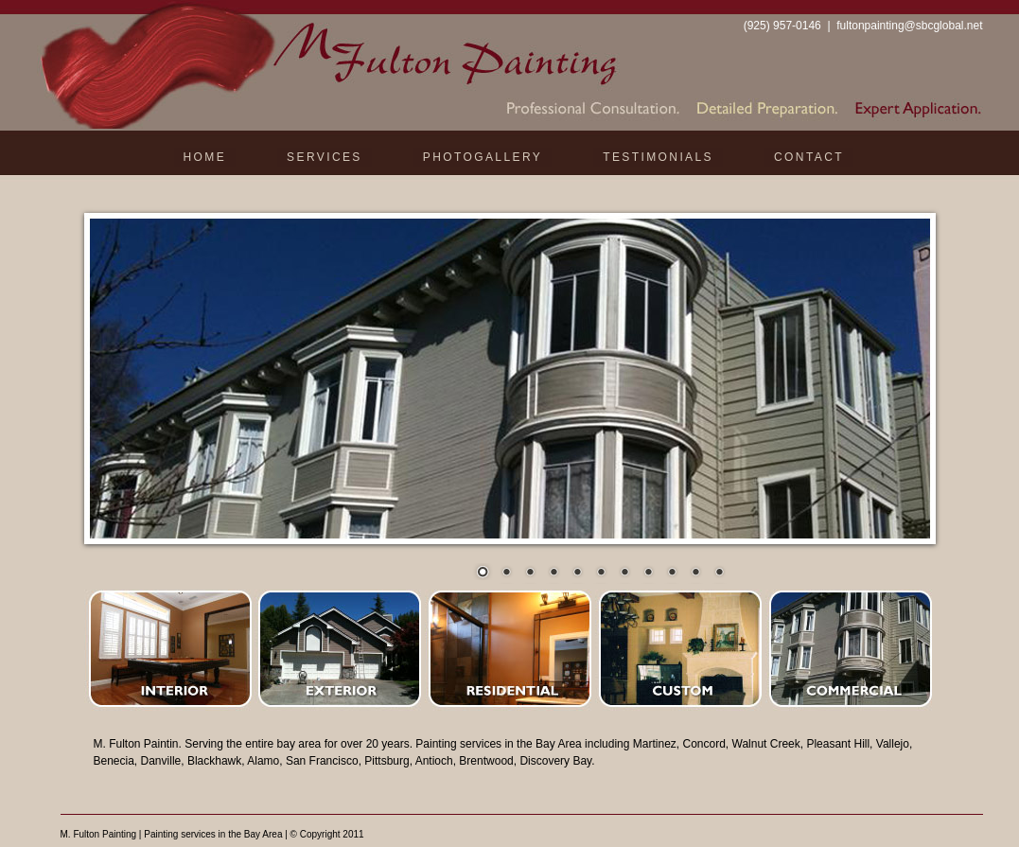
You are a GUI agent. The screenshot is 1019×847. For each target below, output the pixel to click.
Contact (809, 157)
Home (205, 157)
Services (324, 157)
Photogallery (482, 157)
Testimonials (658, 157)
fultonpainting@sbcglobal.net (909, 25)
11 (719, 573)
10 (695, 573)
